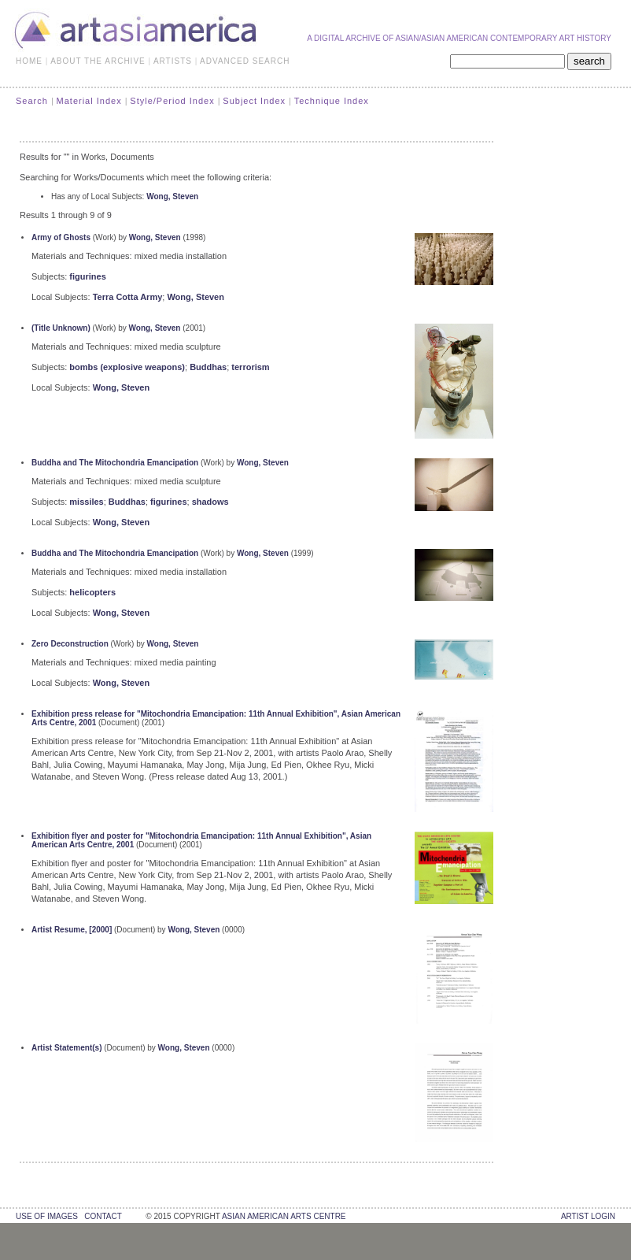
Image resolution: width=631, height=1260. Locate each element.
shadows (210, 501)
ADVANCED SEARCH (245, 61)
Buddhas (208, 367)
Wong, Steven (172, 196)
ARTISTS (172, 61)
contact (102, 1216)
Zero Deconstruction (70, 643)
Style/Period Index (172, 101)
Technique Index (331, 101)
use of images (47, 1216)
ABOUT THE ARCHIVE (98, 61)
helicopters (92, 592)
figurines (87, 276)
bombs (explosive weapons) (127, 367)
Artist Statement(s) (66, 1047)
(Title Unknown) (60, 328)
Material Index (89, 101)
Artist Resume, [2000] (71, 929)
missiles (86, 501)
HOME (29, 61)
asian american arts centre (284, 1216)
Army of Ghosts (60, 237)
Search (32, 101)
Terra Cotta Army (128, 297)
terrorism (250, 367)
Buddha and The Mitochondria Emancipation (114, 462)
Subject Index (254, 101)
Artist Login (588, 1216)
